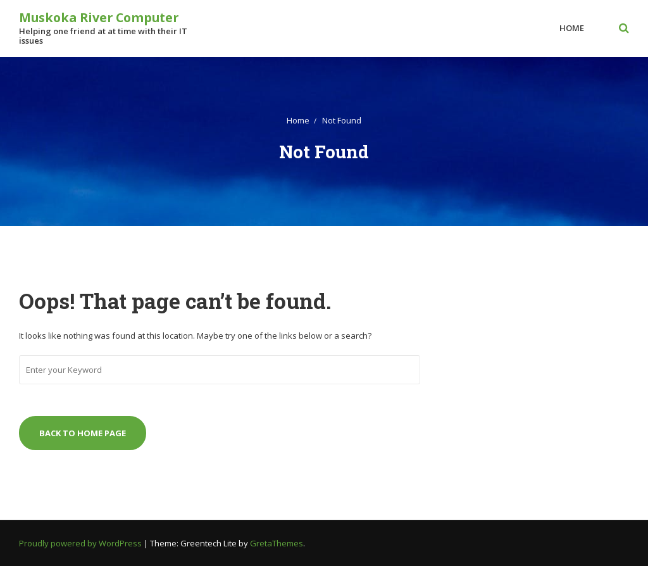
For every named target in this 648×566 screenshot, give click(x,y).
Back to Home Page (82, 433)
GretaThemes (276, 543)
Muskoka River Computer (98, 17)
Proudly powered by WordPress (81, 543)
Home (571, 28)
